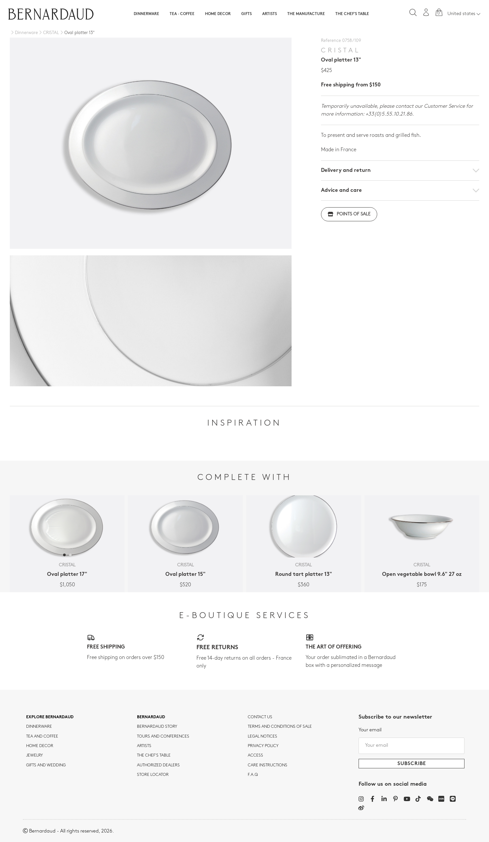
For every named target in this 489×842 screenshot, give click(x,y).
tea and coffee (42, 737)
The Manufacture (306, 14)
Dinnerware (146, 14)
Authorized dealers (158, 765)
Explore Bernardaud (50, 717)
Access (255, 756)
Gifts (246, 14)
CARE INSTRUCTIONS (267, 765)
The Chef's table (352, 14)
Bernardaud (151, 717)
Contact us (260, 717)
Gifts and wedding (46, 765)
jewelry (34, 756)
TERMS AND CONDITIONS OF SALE (280, 727)
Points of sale (349, 214)
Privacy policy (263, 746)
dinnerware (39, 727)
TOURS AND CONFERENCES (163, 737)
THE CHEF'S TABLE (154, 756)
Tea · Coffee (182, 14)
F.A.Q (253, 775)
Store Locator (153, 775)
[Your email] (411, 746)
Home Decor (218, 14)
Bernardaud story (157, 727)
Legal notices (262, 737)
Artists (269, 14)
